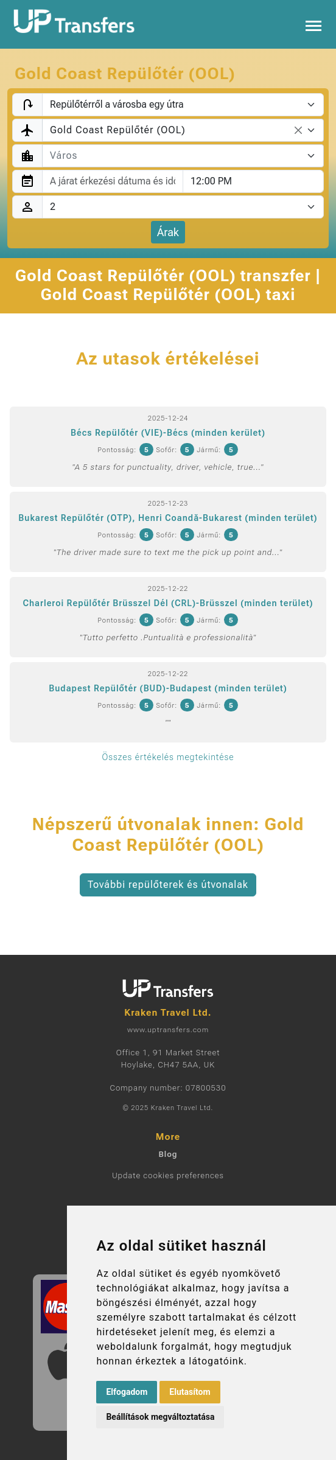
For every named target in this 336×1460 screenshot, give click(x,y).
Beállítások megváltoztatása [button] (160, 1417)
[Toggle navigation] (313, 24)
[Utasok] (183, 206)
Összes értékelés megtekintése (168, 757)
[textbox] (175, 155)
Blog (167, 1154)
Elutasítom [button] (189, 1392)
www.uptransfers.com (168, 1029)
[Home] (74, 21)
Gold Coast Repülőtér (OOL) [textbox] (118, 130)
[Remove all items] (298, 130)
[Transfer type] (183, 104)
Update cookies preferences (168, 1175)
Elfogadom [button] (126, 1392)
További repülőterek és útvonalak (168, 884)
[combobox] (183, 130)
